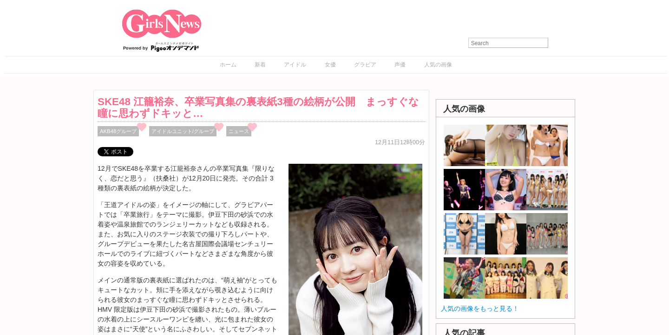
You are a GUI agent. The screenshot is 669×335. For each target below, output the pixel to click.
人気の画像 (438, 64)
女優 (330, 64)
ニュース (239, 131)
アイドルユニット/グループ (182, 131)
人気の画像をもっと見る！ (480, 308)
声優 (400, 64)
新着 (260, 64)
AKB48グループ (118, 131)
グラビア (365, 64)
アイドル (295, 64)
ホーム (228, 64)
